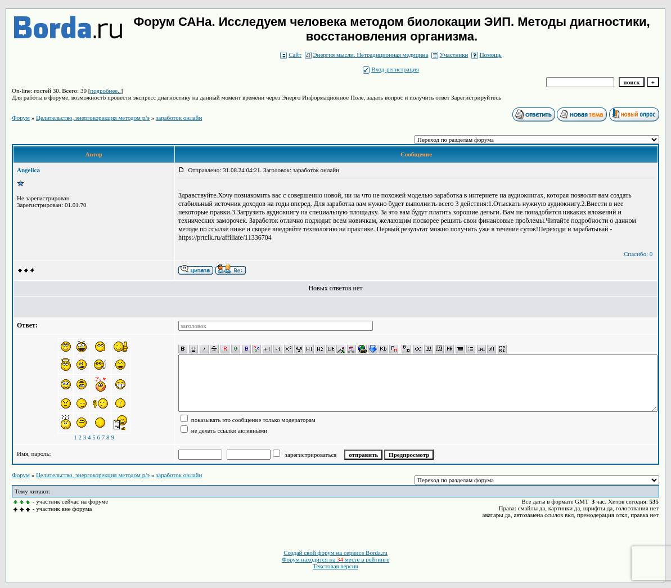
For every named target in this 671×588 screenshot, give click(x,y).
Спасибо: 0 (638, 253)
